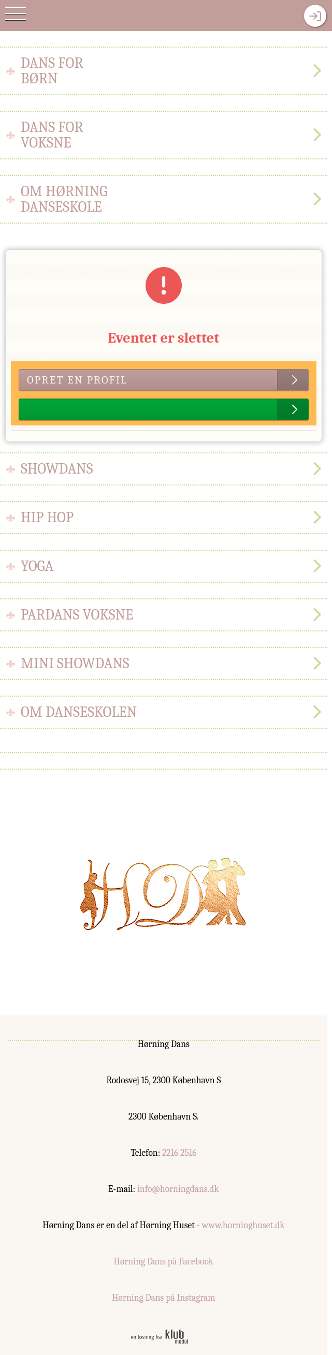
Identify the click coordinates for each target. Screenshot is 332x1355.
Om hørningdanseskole (64, 199)
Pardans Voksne (77, 615)
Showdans (57, 469)
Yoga (37, 566)
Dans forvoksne (52, 135)
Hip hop (47, 517)
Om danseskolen (79, 712)
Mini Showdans (75, 663)
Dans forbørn (52, 71)
